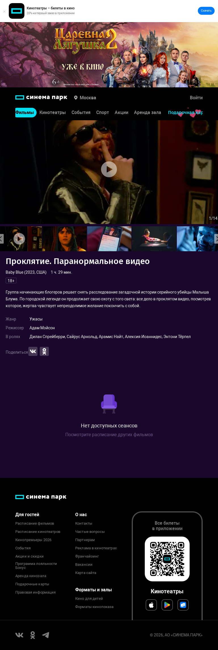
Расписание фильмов (34, 524)
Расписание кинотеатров (37, 532)
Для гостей (27, 514)
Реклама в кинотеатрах (96, 548)
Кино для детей (89, 599)
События (81, 112)
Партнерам (85, 540)
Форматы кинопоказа (94, 607)
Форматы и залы (93, 589)
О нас (81, 514)
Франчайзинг (87, 556)
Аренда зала (147, 112)
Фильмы (24, 112)
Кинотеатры (52, 112)
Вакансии (84, 565)
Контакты (83, 524)
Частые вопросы (90, 532)
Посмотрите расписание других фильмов (109, 434)
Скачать (206, 10)
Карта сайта (85, 573)
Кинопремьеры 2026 (33, 540)
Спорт (102, 112)
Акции (121, 112)
